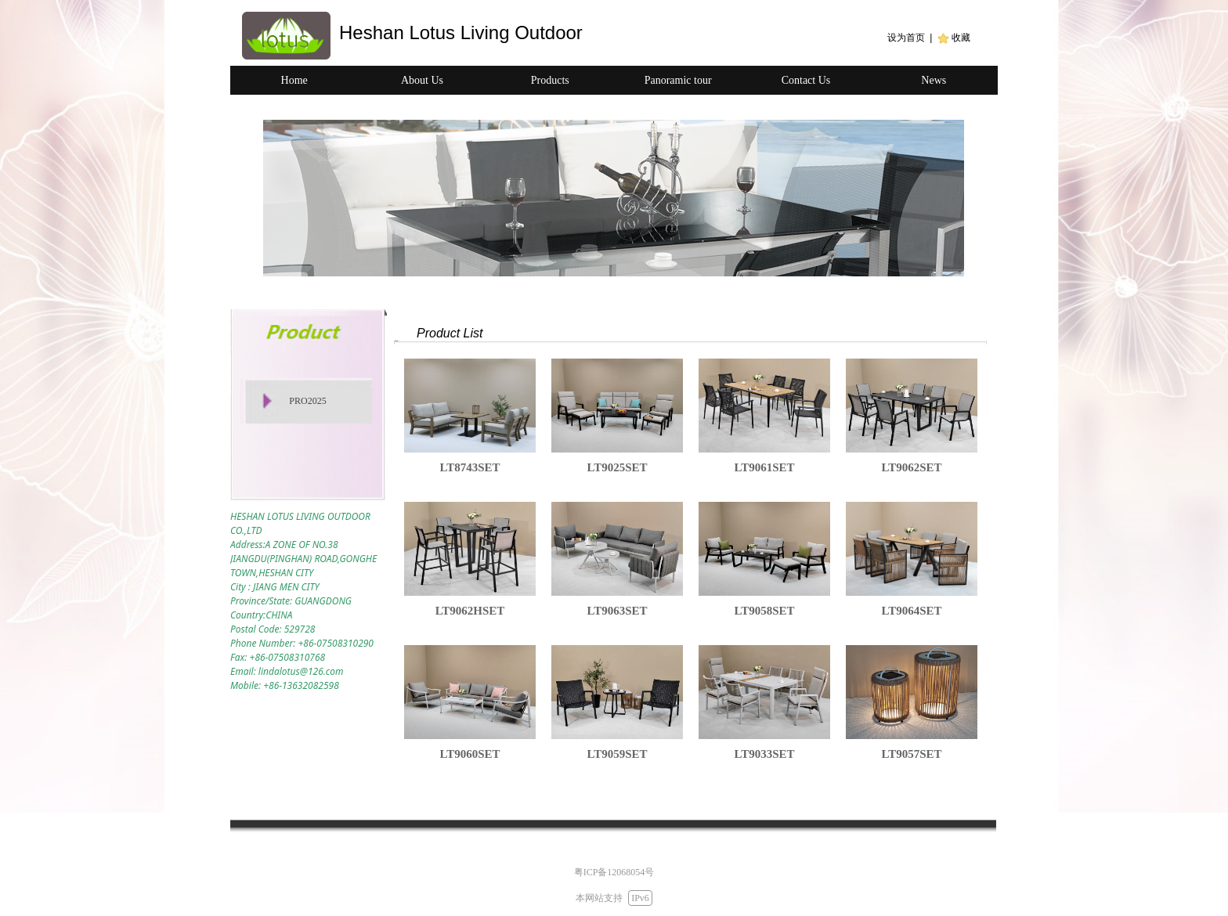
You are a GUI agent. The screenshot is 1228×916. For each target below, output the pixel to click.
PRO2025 (307, 400)
